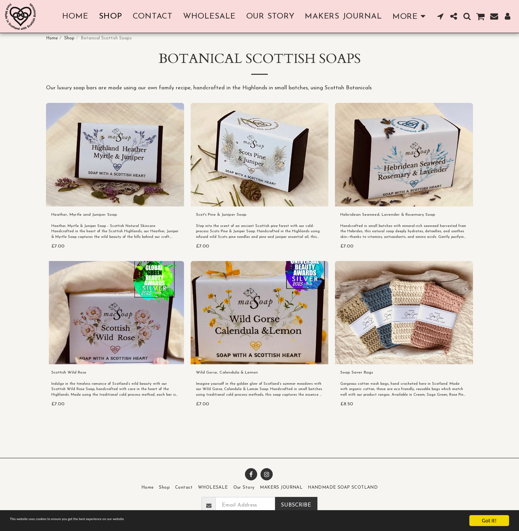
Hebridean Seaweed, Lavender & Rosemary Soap (400, 230)
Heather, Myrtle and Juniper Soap (93, 230)
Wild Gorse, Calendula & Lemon (235, 390)
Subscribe (296, 505)
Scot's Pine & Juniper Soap (228, 230)
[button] (440, 16)
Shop (69, 38)
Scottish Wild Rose (74, 390)
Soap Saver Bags (361, 390)
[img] (115, 169)
